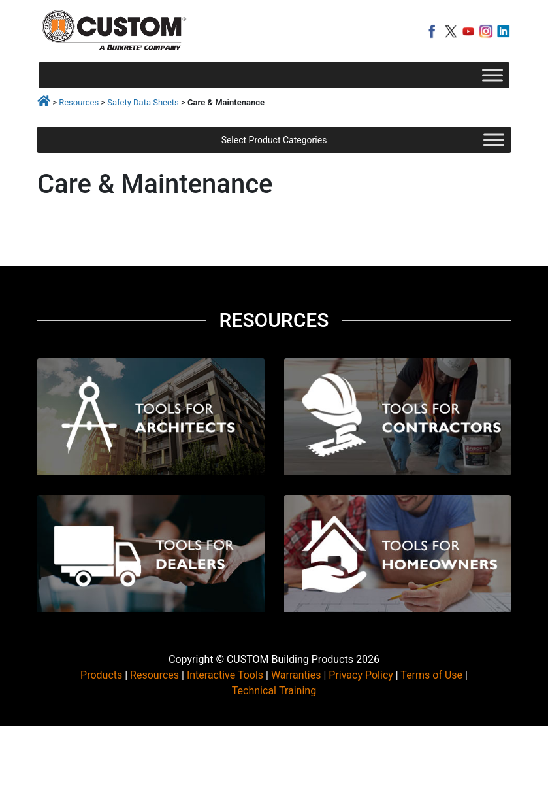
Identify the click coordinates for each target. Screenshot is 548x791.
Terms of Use (431, 675)
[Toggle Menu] (492, 75)
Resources (79, 102)
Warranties (296, 675)
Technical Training (274, 690)
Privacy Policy (361, 675)
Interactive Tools (225, 675)
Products (101, 675)
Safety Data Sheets (142, 102)
